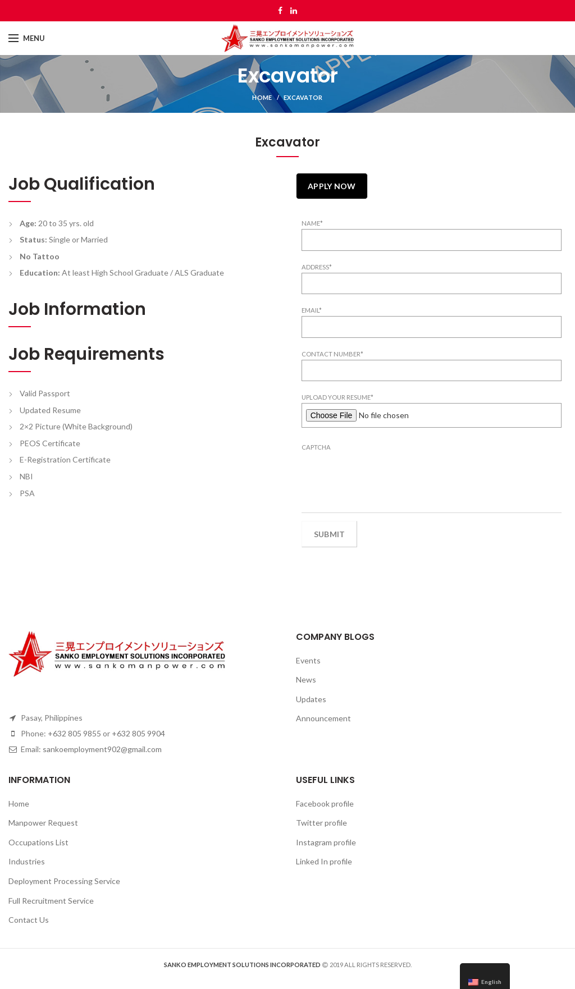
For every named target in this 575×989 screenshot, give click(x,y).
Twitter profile (321, 822)
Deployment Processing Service (64, 881)
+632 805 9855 (74, 733)
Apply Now (332, 186)
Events (308, 660)
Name (312, 223)
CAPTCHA (316, 447)
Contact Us (28, 919)
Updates (311, 699)
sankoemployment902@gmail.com (102, 749)
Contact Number (332, 354)
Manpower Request (43, 822)
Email (312, 310)
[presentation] (387, 475)
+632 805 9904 (138, 733)
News (306, 679)
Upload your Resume (337, 397)
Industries (26, 861)
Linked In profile (324, 861)
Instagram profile (326, 842)
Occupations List (38, 842)
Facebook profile (325, 803)
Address (317, 267)
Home (262, 97)
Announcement (323, 718)
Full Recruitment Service (51, 900)
